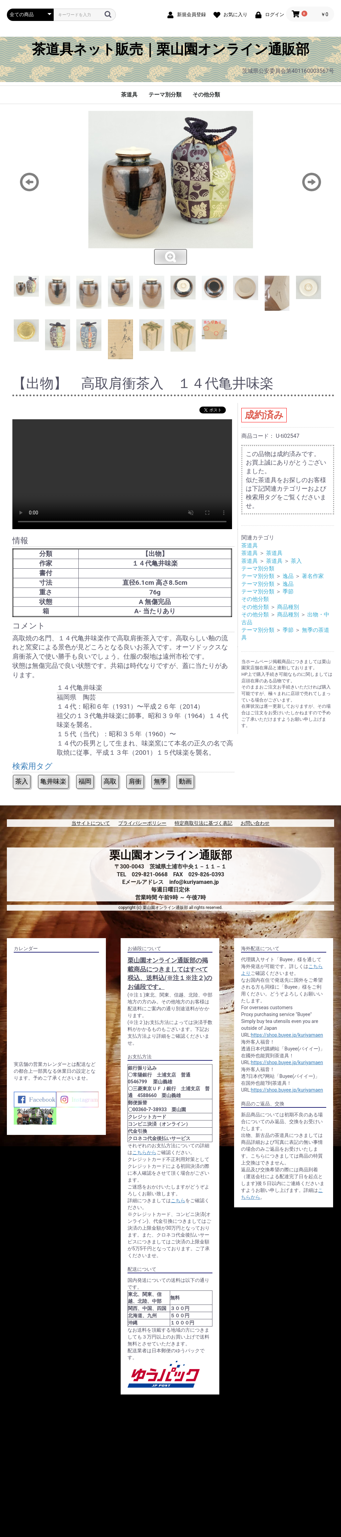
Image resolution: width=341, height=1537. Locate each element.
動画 (185, 781)
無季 (160, 781)
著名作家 (313, 576)
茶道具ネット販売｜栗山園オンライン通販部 (170, 49)
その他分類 (206, 94)
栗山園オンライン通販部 (170, 855)
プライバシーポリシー (142, 823)
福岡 (84, 781)
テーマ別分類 (165, 94)
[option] (170, 188)
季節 (288, 591)
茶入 (21, 781)
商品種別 (288, 607)
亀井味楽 (53, 781)
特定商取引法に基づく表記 (203, 823)
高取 (110, 781)
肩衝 (135, 781)
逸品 (288, 576)
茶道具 (129, 94)
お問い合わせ (255, 823)
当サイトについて (91, 823)
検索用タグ (32, 766)
